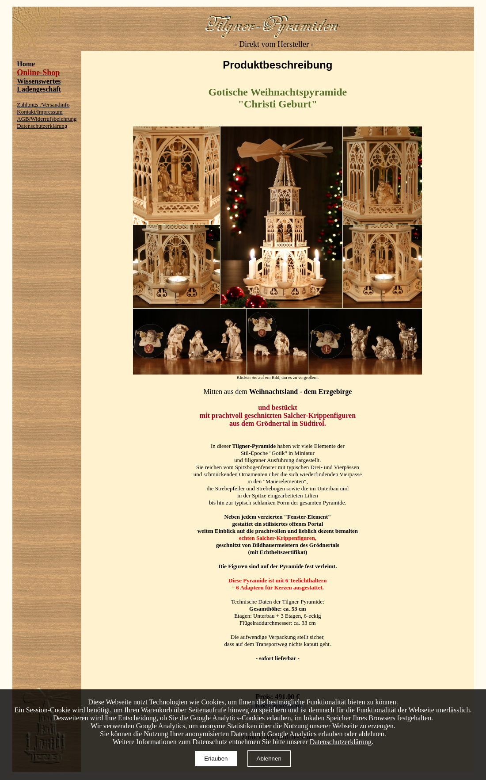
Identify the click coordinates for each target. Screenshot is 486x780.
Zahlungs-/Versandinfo (43, 104)
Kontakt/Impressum (39, 111)
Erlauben (216, 758)
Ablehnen (269, 758)
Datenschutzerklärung (42, 125)
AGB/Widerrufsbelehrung (46, 118)
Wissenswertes (39, 81)
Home (26, 64)
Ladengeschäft (39, 89)
